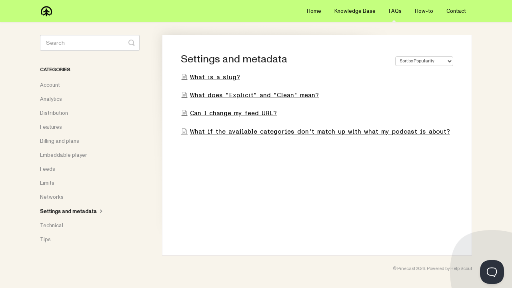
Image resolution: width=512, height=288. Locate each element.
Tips (45, 239)
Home (314, 11)
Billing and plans (59, 141)
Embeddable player (63, 155)
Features (51, 127)
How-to (424, 11)
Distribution (54, 113)
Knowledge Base (355, 11)
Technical (51, 225)
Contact (456, 11)
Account (50, 85)
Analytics (51, 99)
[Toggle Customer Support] (492, 272)
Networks (52, 197)
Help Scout (461, 269)
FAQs (395, 15)
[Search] (90, 43)
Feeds (47, 169)
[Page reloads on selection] (424, 61)
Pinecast (406, 269)
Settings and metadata (72, 211)
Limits (47, 183)
